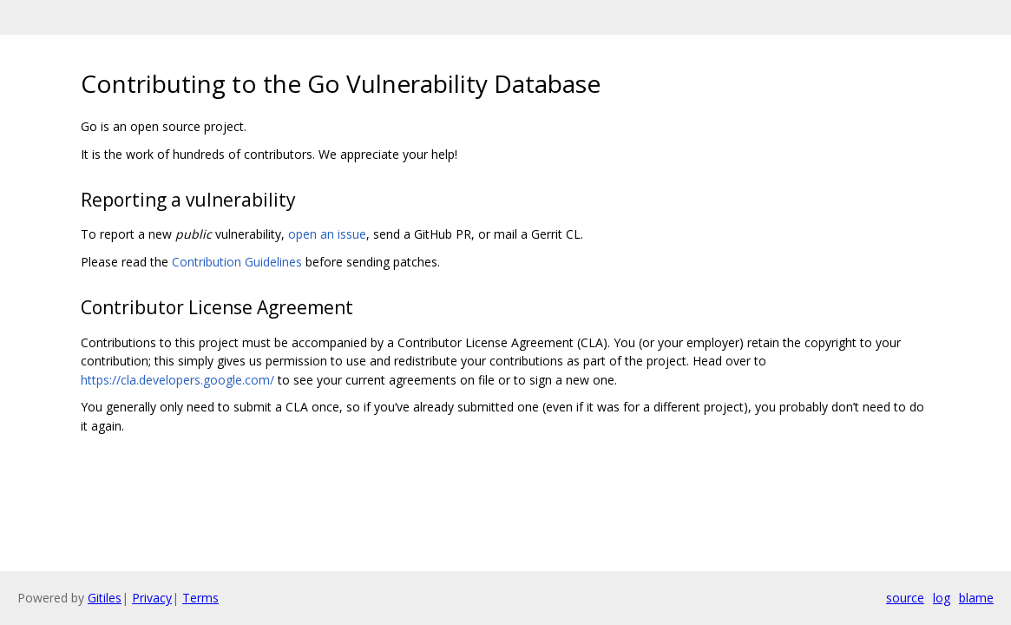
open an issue (327, 234)
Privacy (152, 597)
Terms (200, 597)
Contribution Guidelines (237, 261)
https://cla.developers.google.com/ (177, 380)
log (941, 597)
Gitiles (104, 597)
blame (976, 597)
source (905, 597)
